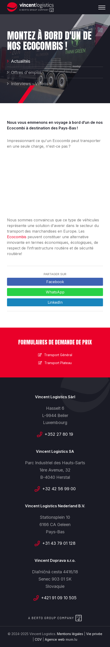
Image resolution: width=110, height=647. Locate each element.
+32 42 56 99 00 (59, 488)
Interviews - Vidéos (29, 83)
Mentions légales (70, 634)
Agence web (55, 639)
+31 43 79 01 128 (58, 543)
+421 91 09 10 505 (59, 597)
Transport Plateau (58, 363)
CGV (38, 639)
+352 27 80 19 (59, 434)
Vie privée (94, 634)
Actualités (20, 61)
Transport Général (58, 355)
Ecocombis (17, 236)
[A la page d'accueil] (30, 7)
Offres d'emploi (26, 72)
